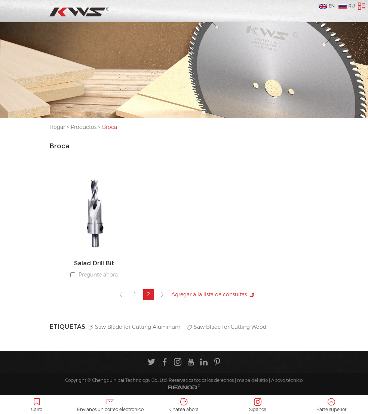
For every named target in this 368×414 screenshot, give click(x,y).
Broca (109, 127)
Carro (37, 405)
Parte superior (331, 405)
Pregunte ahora (98, 274)
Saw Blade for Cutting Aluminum (135, 327)
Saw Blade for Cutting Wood (226, 327)
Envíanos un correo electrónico (110, 405)
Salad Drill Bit (94, 263)
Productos (83, 127)
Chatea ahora (184, 405)
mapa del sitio (252, 380)
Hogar (57, 127)
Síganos (257, 405)
